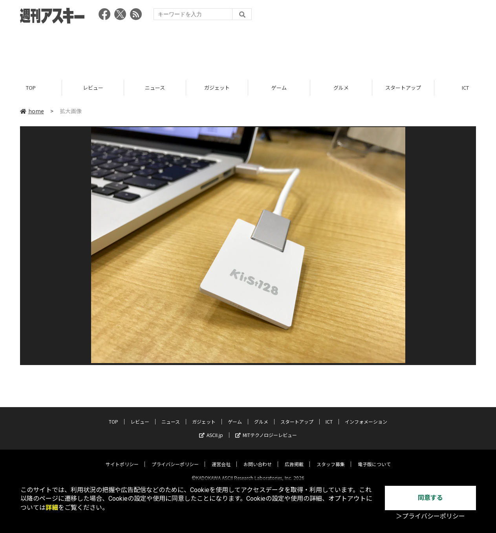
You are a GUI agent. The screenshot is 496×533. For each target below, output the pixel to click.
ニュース (155, 87)
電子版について (374, 457)
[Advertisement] (248, 49)
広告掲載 (294, 457)
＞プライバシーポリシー (430, 516)
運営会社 (221, 457)
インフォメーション (366, 414)
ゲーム (279, 87)
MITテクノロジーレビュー (266, 428)
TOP (31, 87)
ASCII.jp (211, 428)
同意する (430, 498)
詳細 (52, 507)
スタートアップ (403, 87)
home (32, 111)
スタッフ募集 (331, 457)
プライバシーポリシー (175, 457)
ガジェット (217, 87)
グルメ (341, 87)
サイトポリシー (122, 457)
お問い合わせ (257, 457)
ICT (329, 414)
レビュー (93, 87)
